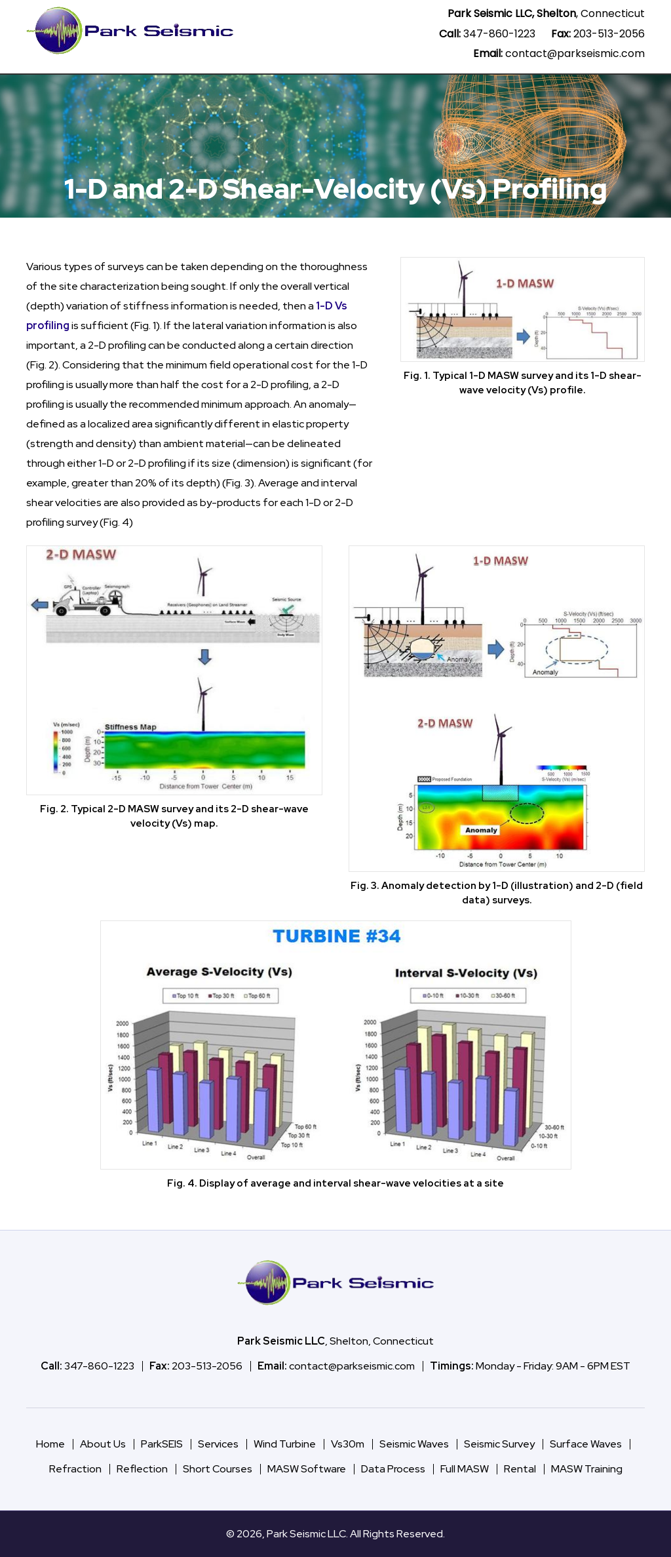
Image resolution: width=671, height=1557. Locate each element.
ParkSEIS (192, 89)
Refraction (75, 1469)
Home (55, 89)
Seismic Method (532, 89)
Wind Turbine (392, 89)
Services (322, 89)
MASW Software (117, 89)
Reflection (142, 1469)
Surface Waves (586, 1444)
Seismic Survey (499, 1444)
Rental (520, 1469)
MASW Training (587, 1469)
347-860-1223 (499, 33)
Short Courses (217, 1469)
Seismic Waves (414, 1444)
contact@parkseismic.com (575, 53)
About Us (610, 89)
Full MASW (464, 1469)
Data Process (261, 89)
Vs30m (458, 89)
